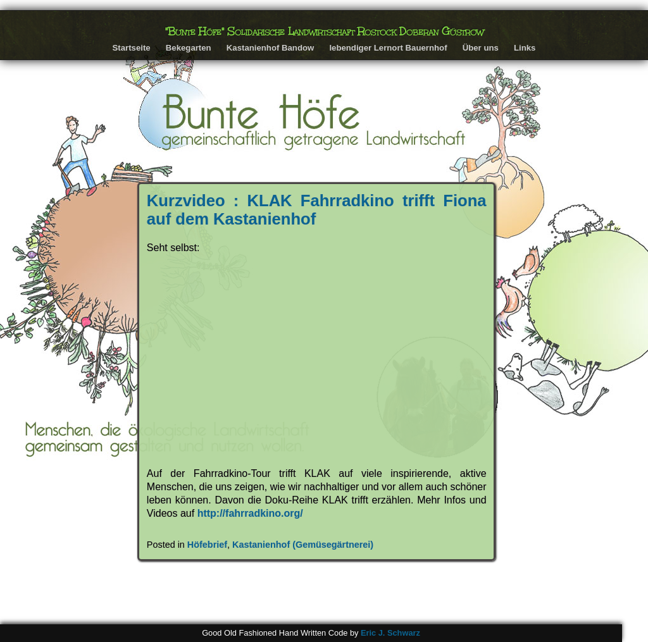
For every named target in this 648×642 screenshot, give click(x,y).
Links (524, 47)
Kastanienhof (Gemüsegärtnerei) (302, 545)
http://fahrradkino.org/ (250, 513)
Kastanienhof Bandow (270, 47)
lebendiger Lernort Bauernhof (388, 47)
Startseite (132, 47)
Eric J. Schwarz (390, 633)
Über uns (481, 47)
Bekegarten (188, 47)
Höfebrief (207, 545)
